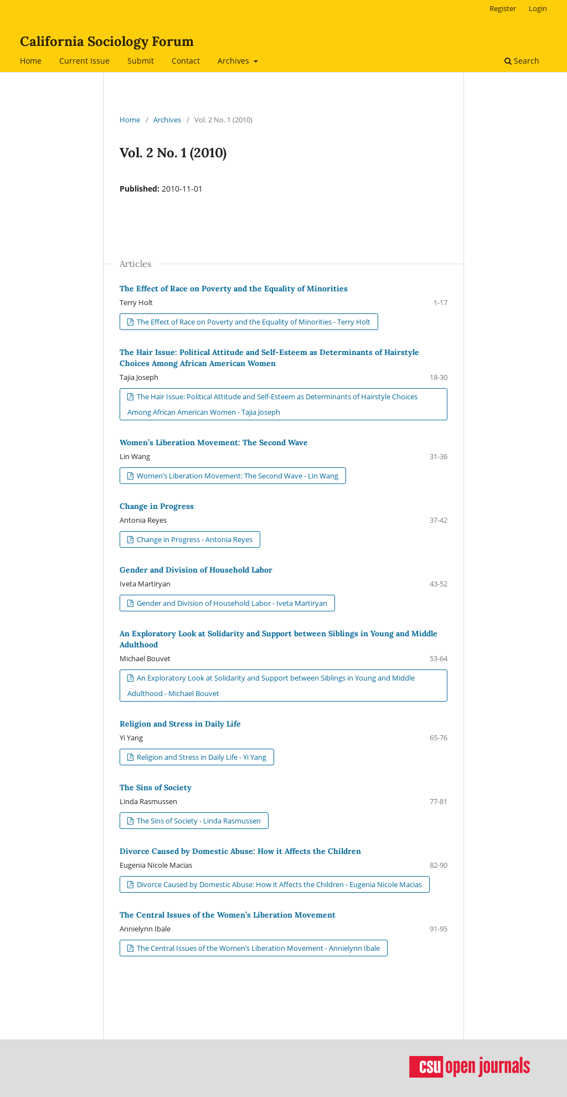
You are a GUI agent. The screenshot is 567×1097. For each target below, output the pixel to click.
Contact (186, 60)
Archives (234, 60)
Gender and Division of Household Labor (196, 570)
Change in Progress (157, 506)
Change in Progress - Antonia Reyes (193, 539)
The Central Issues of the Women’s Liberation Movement (228, 915)
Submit (140, 60)
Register (502, 8)
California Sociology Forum (107, 41)
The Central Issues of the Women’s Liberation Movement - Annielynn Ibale (257, 948)
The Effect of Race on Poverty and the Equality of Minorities (234, 288)
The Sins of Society (156, 787)
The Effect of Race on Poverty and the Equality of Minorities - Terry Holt (252, 322)
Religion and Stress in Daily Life (180, 724)
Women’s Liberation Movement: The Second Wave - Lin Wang (236, 476)
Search (521, 60)
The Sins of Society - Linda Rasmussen (198, 821)
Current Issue (84, 60)
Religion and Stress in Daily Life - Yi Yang (200, 757)
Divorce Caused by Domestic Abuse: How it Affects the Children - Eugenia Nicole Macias (278, 884)
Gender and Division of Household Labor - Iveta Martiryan (231, 603)
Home (31, 60)
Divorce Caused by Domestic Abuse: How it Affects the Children (240, 851)
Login (538, 8)
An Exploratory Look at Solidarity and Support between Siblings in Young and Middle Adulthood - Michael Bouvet (271, 685)
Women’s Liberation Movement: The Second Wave (214, 442)
